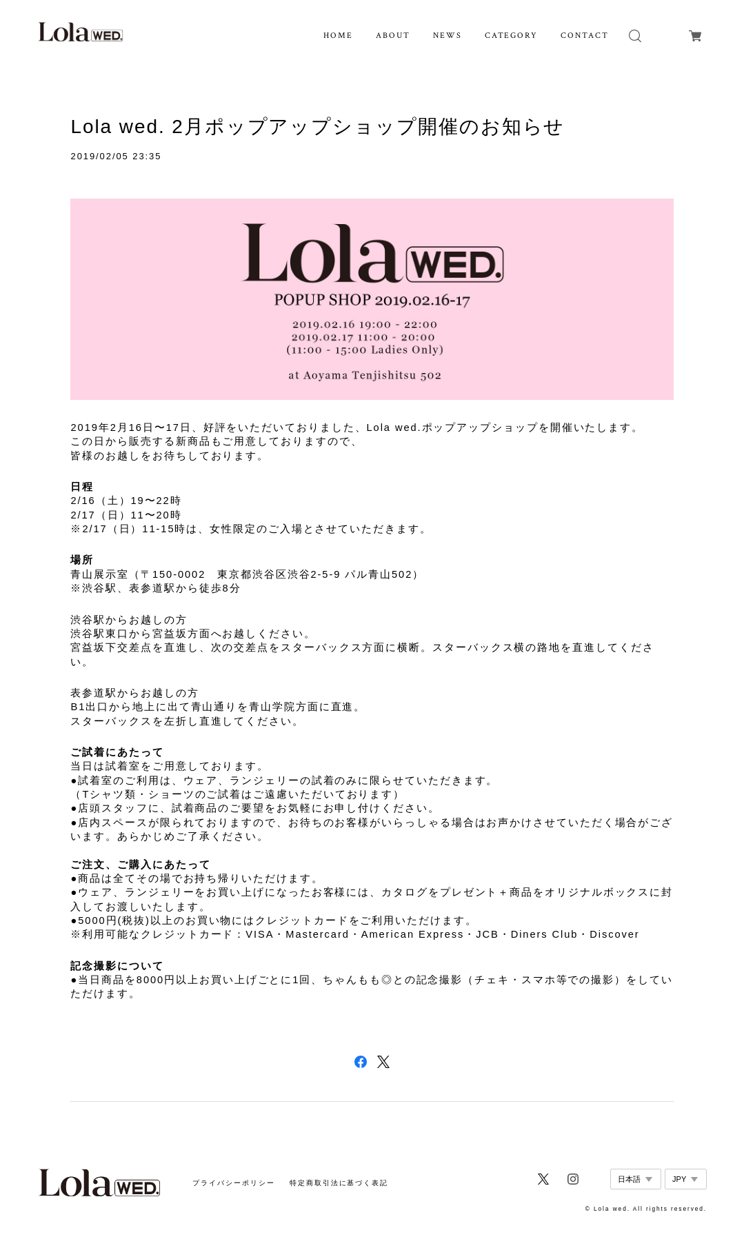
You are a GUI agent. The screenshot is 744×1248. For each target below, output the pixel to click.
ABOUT (393, 35)
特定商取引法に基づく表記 (339, 1183)
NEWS (447, 35)
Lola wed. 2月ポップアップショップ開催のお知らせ (317, 126)
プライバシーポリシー (233, 1183)
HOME (338, 35)
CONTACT (584, 35)
